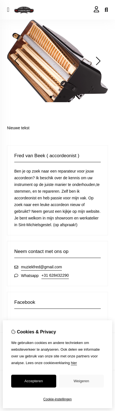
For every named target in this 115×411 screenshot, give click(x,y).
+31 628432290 (55, 275)
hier (74, 363)
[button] (51, 97)
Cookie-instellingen (57, 399)
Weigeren (81, 381)
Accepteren (33, 381)
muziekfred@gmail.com (41, 267)
